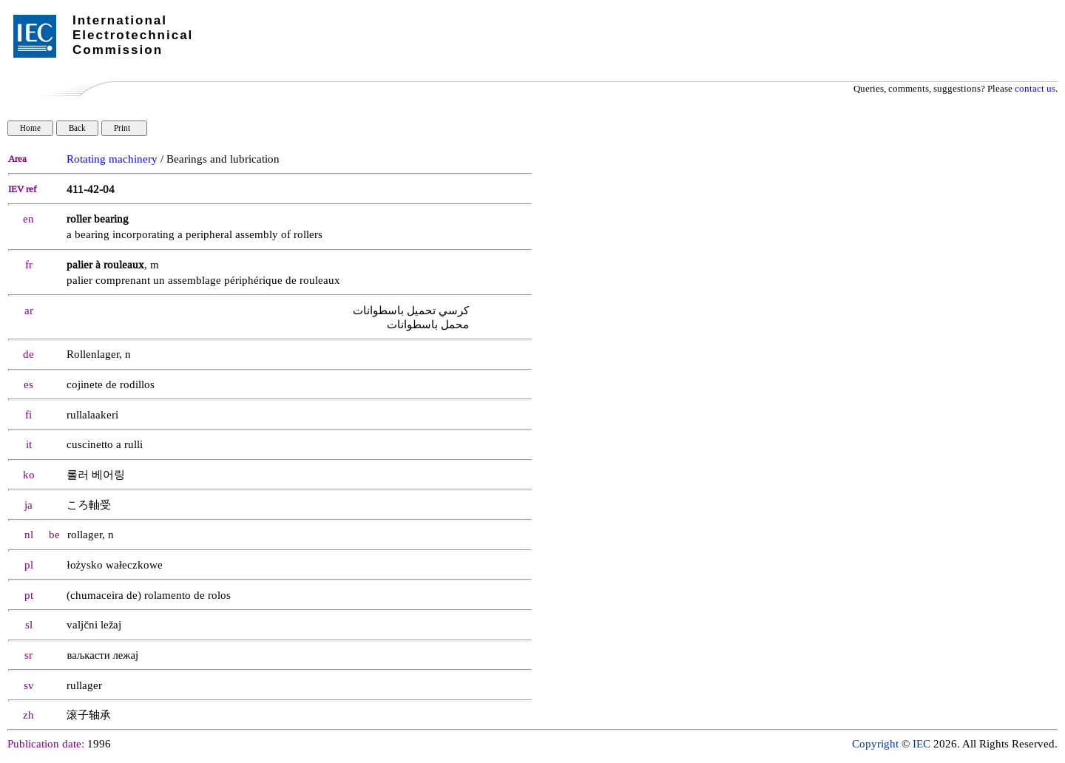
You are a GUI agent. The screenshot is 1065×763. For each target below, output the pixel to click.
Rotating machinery (112, 159)
